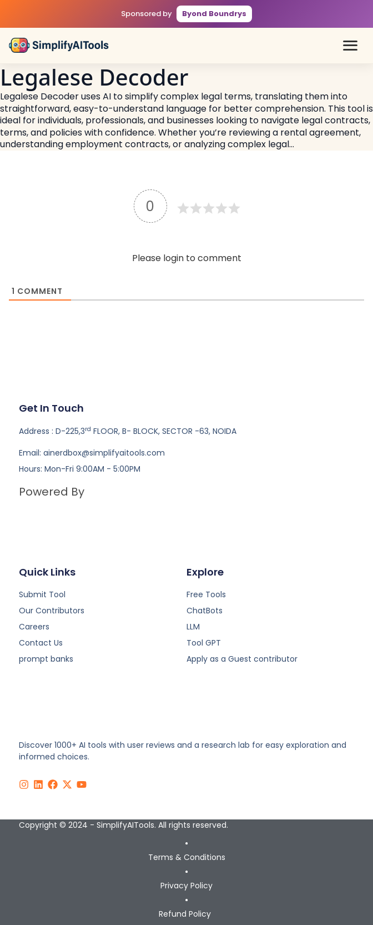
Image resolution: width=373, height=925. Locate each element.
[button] (350, 45)
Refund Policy (185, 913)
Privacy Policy (186, 885)
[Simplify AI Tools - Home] (59, 45)
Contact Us (41, 642)
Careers (34, 626)
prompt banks (46, 658)
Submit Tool (42, 594)
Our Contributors (51, 610)
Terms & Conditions (186, 857)
